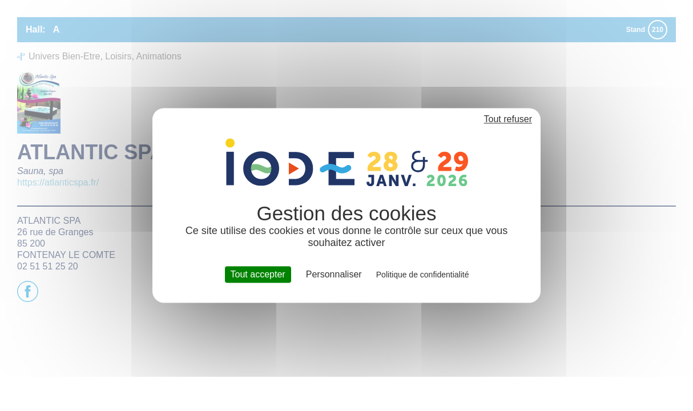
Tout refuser (508, 119)
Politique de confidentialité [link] (422, 274)
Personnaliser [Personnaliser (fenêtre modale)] (334, 274)
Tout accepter (258, 274)
